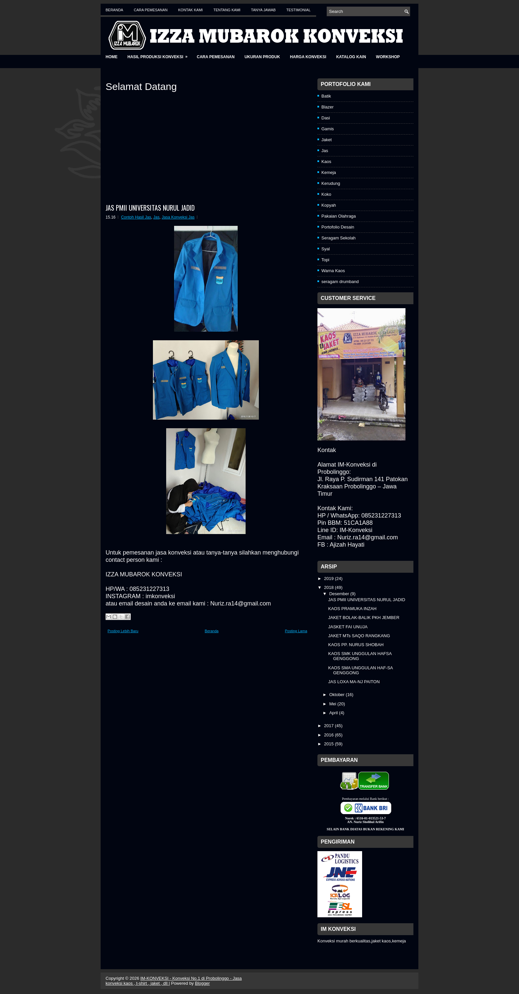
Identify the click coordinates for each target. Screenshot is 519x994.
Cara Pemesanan (150, 10)
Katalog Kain (351, 57)
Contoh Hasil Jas (136, 217)
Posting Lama (296, 631)
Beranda (114, 10)
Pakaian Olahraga (338, 216)
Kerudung (330, 183)
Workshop (388, 57)
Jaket (326, 139)
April (334, 712)
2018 (329, 587)
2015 (329, 743)
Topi (325, 259)
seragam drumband (340, 281)
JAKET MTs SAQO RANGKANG (359, 635)
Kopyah (328, 205)
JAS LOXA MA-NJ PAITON (354, 681)
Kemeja (328, 172)
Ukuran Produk (262, 57)
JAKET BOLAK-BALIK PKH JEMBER (363, 617)
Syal (325, 248)
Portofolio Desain (337, 227)
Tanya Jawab (263, 10)
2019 (329, 578)
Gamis (327, 128)
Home (112, 57)
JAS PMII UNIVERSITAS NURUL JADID (150, 207)
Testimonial (298, 10)
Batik (326, 96)
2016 (329, 734)
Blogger (202, 983)
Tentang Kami (227, 10)
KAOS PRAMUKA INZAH (352, 608)
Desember (340, 593)
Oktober (337, 694)
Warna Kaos (333, 270)
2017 (329, 725)
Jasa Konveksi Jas (178, 217)
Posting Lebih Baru (123, 631)
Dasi (325, 117)
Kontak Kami (190, 10)
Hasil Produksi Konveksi (159, 54)
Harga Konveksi (308, 57)
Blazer (327, 106)
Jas (156, 217)
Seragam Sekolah (338, 237)
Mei (333, 703)
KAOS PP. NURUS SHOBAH (355, 644)
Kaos (326, 161)
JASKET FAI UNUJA (347, 626)
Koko (326, 194)
